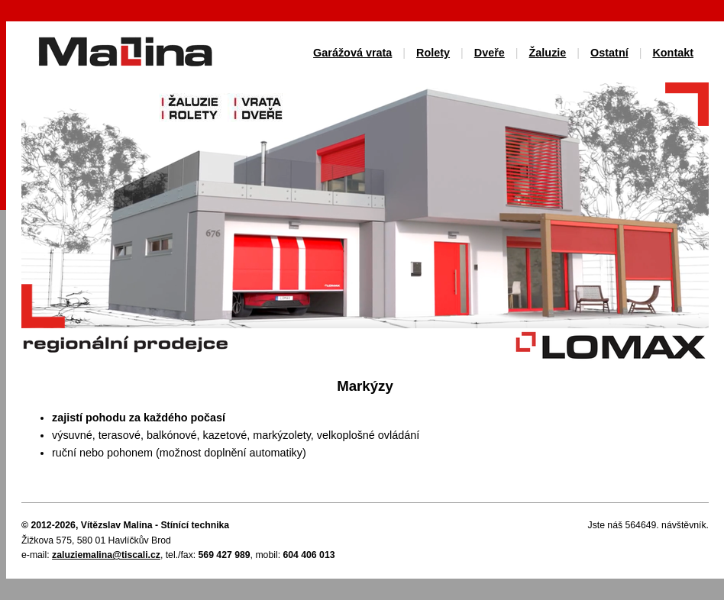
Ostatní (609, 53)
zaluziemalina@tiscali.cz (106, 555)
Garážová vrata (352, 53)
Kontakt (672, 53)
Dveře (489, 53)
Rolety (433, 53)
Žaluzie (548, 53)
